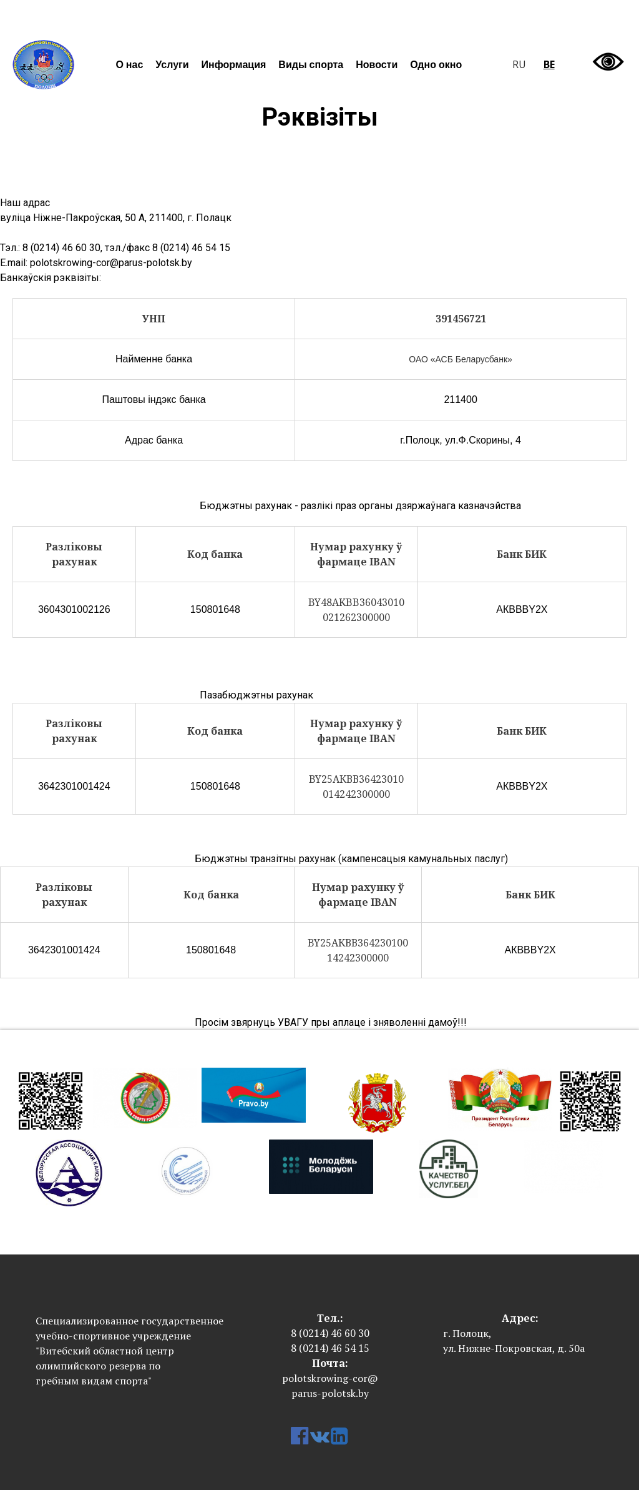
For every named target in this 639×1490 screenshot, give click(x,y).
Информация (234, 64)
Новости (377, 64)
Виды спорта (310, 64)
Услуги (171, 64)
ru (519, 64)
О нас (129, 64)
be (549, 64)
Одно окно (436, 64)
